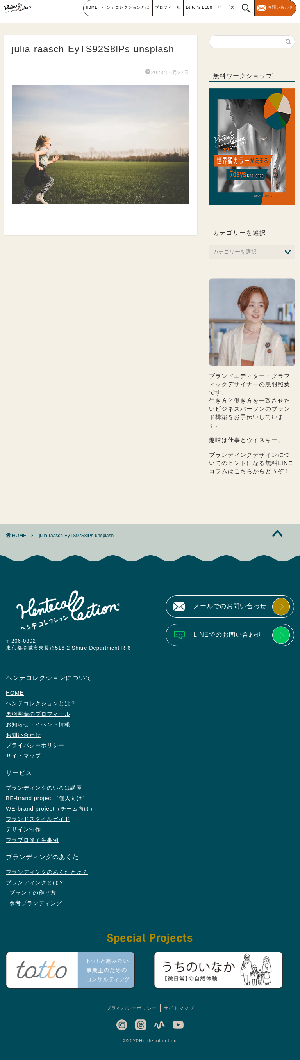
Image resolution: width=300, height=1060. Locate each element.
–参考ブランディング (34, 903)
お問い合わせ (280, 7)
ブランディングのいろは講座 (44, 788)
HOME (91, 7)
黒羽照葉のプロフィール (38, 714)
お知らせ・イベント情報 (38, 724)
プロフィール (168, 7)
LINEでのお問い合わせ (227, 634)
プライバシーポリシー (35, 745)
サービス (226, 7)
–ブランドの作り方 (31, 893)
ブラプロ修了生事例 (32, 840)
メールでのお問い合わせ (229, 606)
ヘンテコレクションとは (126, 7)
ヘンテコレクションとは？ (41, 703)
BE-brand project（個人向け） (47, 798)
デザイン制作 (23, 829)
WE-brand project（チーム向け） (51, 809)
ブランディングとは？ (35, 882)
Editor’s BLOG (199, 7)
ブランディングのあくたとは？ (47, 872)
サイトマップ (23, 756)
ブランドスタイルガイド (38, 819)
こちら (243, 471)
